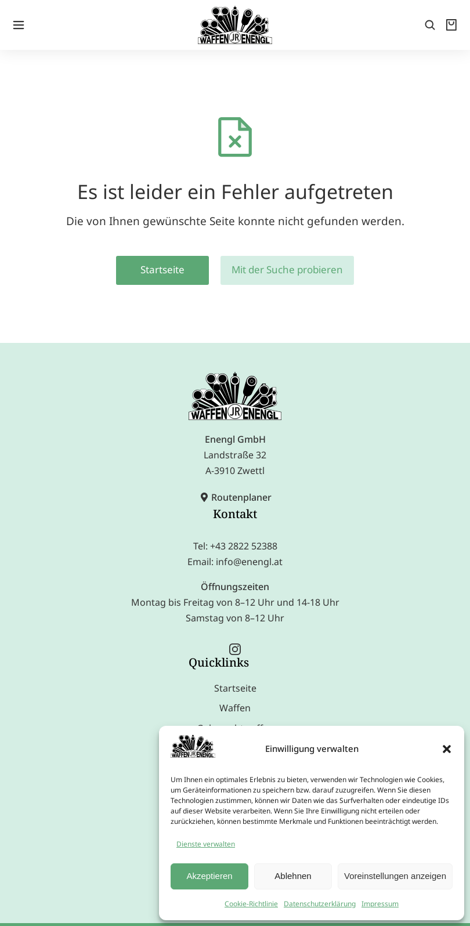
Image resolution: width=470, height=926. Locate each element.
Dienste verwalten (205, 844)
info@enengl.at (249, 541)
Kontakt (235, 493)
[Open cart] (452, 17)
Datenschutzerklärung (320, 904)
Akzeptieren (209, 876)
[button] (447, 749)
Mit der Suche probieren (287, 249)
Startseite (162, 249)
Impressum (380, 904)
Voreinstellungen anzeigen (395, 876)
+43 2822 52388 (243, 525)
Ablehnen (292, 876)
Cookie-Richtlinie (251, 904)
